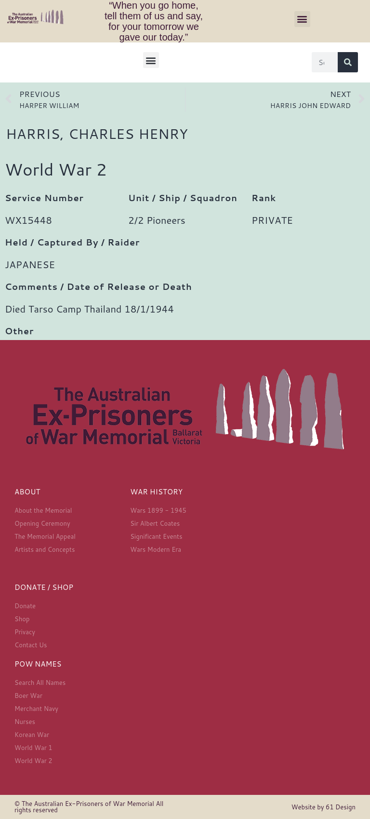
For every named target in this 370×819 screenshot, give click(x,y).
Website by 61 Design (323, 807)
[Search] (348, 62)
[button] (302, 19)
